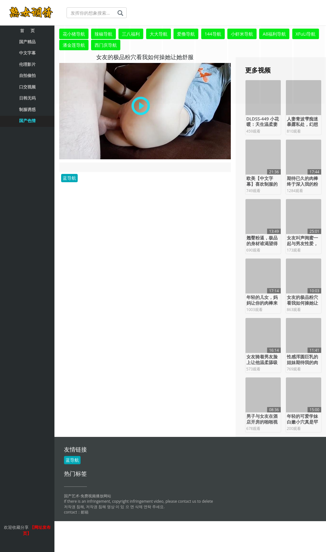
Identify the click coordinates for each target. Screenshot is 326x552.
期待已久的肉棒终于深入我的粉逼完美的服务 (302, 182)
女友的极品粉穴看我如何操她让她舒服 (302, 301)
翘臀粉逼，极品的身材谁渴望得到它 (262, 242)
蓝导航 (69, 177)
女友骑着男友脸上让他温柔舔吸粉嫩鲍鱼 (262, 361)
